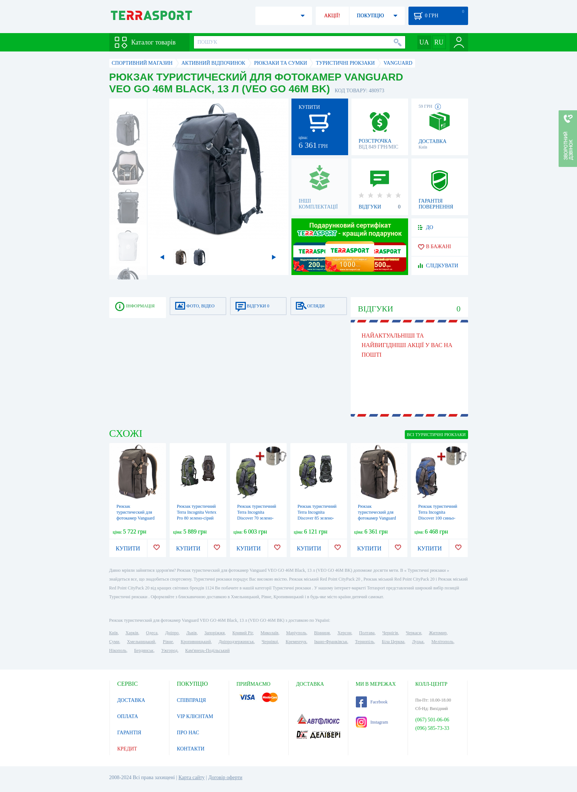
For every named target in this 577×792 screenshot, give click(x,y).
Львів (191, 632)
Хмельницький (141, 641)
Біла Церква (393, 641)
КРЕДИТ (127, 749)
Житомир (438, 632)
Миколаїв (269, 632)
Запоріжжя (214, 632)
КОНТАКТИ (191, 749)
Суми (114, 641)
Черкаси (413, 632)
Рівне (168, 641)
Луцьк (418, 641)
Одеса (151, 632)
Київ (113, 632)
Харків (131, 632)
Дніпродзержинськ (236, 641)
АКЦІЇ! (332, 15)
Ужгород (169, 650)
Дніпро (171, 632)
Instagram (372, 722)
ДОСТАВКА (131, 700)
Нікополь (118, 650)
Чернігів (390, 632)
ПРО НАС (188, 732)
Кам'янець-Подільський (207, 650)
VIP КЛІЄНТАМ (195, 716)
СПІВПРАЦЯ (191, 700)
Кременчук (296, 641)
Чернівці (270, 641)
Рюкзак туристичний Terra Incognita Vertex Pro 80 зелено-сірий (197, 512)
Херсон (344, 632)
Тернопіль (364, 641)
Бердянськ (143, 650)
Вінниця (322, 632)
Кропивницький (196, 641)
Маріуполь (296, 632)
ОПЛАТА (127, 716)
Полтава (367, 632)
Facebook (372, 701)
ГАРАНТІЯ (129, 732)
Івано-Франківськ (330, 641)
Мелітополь (442, 641)
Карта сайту (191, 777)
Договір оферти (225, 777)
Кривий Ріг (243, 632)
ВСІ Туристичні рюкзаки (436, 434)
